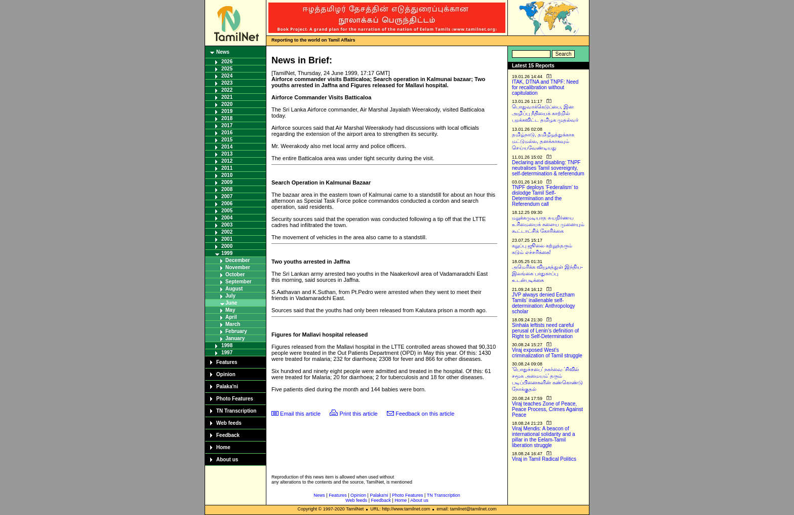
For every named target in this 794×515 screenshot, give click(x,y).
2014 (226, 147)
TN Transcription (236, 411)
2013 (226, 154)
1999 (226, 253)
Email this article (300, 414)
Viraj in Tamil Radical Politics (544, 459)
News (222, 52)
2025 (226, 68)
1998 (226, 345)
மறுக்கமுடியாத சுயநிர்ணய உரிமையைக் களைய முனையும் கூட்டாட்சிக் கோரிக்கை (548, 224)
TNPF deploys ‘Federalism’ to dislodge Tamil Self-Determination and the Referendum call (545, 196)
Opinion (225, 374)
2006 (226, 203)
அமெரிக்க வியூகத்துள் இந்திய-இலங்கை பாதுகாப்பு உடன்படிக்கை (547, 273)
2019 (226, 111)
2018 (226, 118)
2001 (226, 239)
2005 (226, 210)
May (230, 310)
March (232, 324)
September (238, 281)
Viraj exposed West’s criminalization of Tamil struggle (547, 352)
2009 (226, 182)
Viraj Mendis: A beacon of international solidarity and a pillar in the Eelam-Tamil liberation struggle (543, 437)
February (236, 331)
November (237, 267)
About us (227, 459)
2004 (226, 217)
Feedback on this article (424, 414)
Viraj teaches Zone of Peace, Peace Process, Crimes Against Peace (547, 409)
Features (226, 362)
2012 (226, 161)
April (231, 317)
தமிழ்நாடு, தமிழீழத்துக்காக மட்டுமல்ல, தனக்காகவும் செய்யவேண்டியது (543, 141)
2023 (226, 83)
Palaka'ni (227, 386)
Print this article (359, 414)
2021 (226, 97)
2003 (226, 225)
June (231, 303)
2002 (226, 232)
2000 (226, 246)
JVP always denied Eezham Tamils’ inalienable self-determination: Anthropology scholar (543, 303)
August (234, 288)
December (237, 260)
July (230, 296)
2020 (226, 104)
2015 (226, 139)
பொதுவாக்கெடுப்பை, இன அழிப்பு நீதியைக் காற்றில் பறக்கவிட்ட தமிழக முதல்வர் (545, 113)
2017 (226, 125)
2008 (226, 189)
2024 (226, 76)
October (235, 274)
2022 (226, 90)
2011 (226, 168)
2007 (226, 196)
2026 (226, 61)
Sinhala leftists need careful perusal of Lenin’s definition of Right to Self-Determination (545, 330)
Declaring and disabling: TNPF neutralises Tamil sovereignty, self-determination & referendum (548, 168)
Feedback (228, 435)
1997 (226, 352)
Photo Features (234, 398)
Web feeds (229, 423)
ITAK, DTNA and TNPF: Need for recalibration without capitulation (545, 87)
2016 (226, 132)
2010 (226, 175)
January (235, 338)
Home (223, 447)
